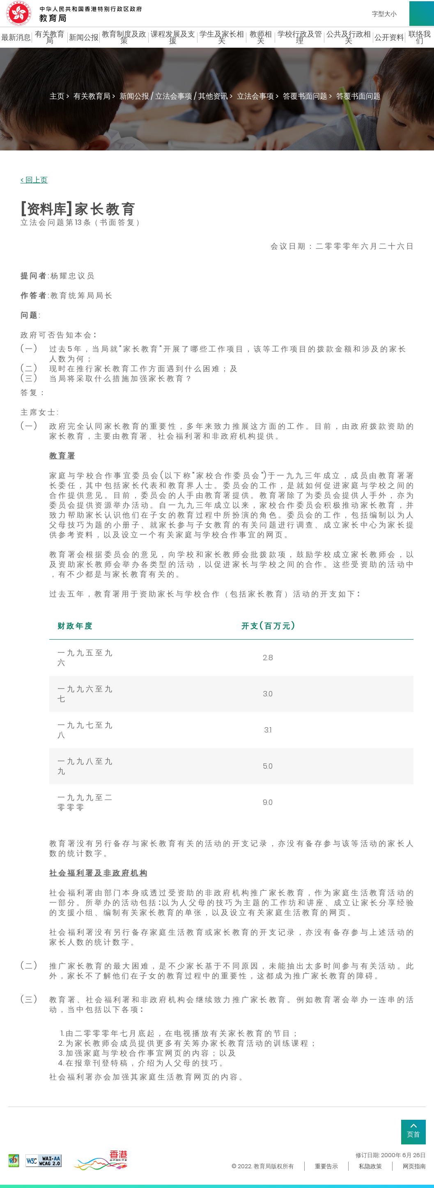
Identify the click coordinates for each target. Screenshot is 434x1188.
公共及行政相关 (348, 37)
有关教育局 (49, 37)
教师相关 (261, 37)
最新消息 (16, 37)
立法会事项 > (258, 96)
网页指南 (414, 1166)
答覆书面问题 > (307, 96)
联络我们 (420, 37)
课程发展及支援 (173, 37)
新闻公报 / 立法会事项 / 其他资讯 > (176, 96)
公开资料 (389, 37)
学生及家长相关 (222, 37)
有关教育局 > (94, 96)
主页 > (59, 96)
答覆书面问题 (358, 96)
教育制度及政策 (124, 37)
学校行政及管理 (300, 37)
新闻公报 (84, 37)
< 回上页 (34, 180)
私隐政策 (370, 1166)
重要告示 (326, 1166)
